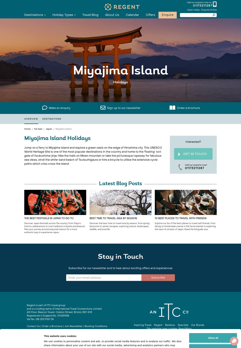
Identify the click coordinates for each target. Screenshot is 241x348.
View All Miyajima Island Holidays (121, 92)
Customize (213, 331)
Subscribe (158, 277)
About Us (112, 15)
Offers (150, 15)
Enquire (167, 15)
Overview (31, 119)
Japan (49, 129)
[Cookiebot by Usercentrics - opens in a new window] (21, 341)
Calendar (132, 15)
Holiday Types (64, 15)
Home (27, 129)
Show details (51, 341)
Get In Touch (192, 154)
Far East (38, 129)
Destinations (35, 15)
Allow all (213, 320)
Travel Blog (90, 15)
